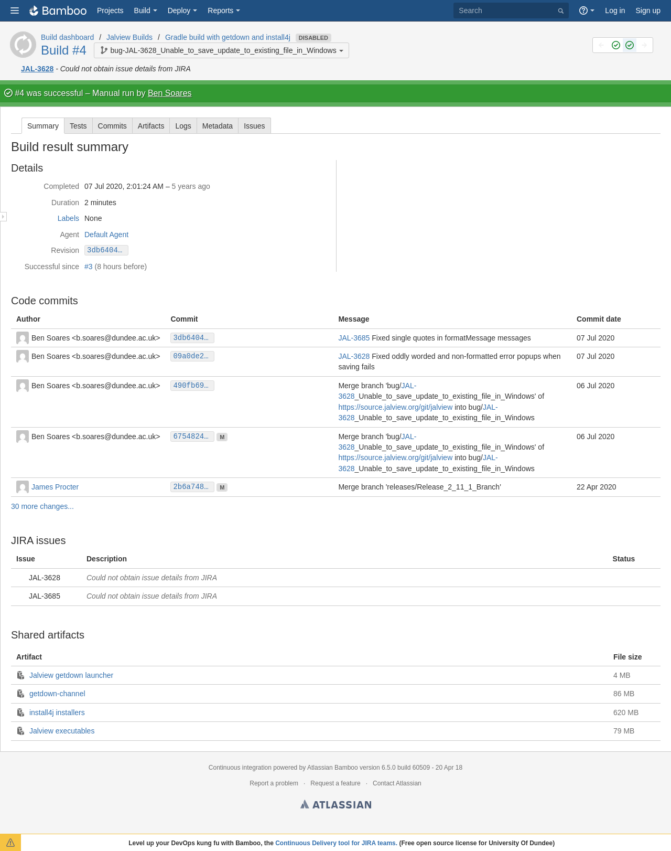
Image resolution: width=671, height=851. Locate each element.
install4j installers (57, 712)
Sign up (648, 10)
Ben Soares (170, 93)
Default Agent (106, 234)
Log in (615, 10)
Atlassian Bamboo (332, 767)
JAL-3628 (37, 69)
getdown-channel (57, 693)
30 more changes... (42, 506)
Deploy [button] (179, 10)
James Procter (55, 487)
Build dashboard (67, 37)
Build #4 (63, 50)
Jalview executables (62, 731)
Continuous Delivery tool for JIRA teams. (336, 843)
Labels (68, 218)
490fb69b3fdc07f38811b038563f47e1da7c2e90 (193, 385)
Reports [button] (220, 10)
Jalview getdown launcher (71, 675)
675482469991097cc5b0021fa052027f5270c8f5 (193, 436)
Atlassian (335, 806)
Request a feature (335, 783)
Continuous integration (240, 767)
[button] (14, 10)
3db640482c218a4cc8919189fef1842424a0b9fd (107, 250)
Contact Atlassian (397, 783)
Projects (110, 10)
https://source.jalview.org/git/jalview (395, 407)
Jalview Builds (129, 37)
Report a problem (274, 783)
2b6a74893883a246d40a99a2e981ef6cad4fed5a (193, 487)
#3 (88, 266)
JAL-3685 (354, 338)
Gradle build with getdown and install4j (227, 37)
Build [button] (142, 10)
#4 (19, 93)
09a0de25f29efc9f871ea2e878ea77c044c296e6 (193, 356)
